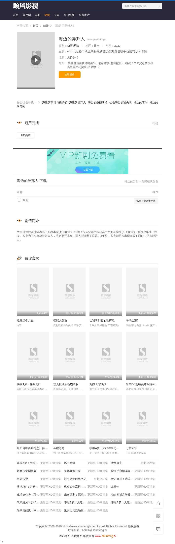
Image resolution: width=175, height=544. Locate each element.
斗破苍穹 (58, 448)
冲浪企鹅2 (132, 320)
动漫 (47, 15)
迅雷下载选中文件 (146, 201)
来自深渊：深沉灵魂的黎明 (86, 495)
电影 (37, 15)
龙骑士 (133, 487)
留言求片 (84, 15)
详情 (96, 67)
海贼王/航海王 (98, 384)
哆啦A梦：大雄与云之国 (86, 503)
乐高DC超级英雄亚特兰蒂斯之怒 (146, 384)
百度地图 (76, 536)
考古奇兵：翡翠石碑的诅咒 (133, 479)
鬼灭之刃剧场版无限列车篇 (86, 511)
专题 (56, 15)
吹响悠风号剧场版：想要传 (39, 503)
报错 (155, 123)
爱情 (76, 45)
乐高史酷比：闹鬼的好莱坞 (39, 511)
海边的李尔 (141, 102)
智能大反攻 (60, 320)
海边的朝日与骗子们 (54, 102)
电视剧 (26, 15)
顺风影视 (133, 526)
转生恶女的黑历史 (86, 479)
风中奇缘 (86, 463)
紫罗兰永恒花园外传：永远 (133, 471)
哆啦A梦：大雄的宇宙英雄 (39, 463)
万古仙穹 (131, 448)
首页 (15, 15)
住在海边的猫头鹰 (120, 102)
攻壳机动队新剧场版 (65, 384)
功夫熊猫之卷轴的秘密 (133, 495)
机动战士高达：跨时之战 (86, 487)
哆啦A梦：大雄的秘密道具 (39, 487)
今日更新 (69, 15)
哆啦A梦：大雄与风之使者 (105, 448)
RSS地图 (64, 536)
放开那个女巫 (25, 320)
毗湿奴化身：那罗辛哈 (39, 495)
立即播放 (69, 74)
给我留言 (88, 536)
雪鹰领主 (133, 463)
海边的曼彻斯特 (97, 102)
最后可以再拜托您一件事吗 (33, 448)
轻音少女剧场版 (39, 471)
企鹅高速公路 (86, 471)
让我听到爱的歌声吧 (102, 320)
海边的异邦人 (77, 102)
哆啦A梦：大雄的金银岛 (133, 503)
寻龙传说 (39, 479)
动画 (70, 45)
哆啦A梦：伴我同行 (29, 384)
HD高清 (26, 135)
